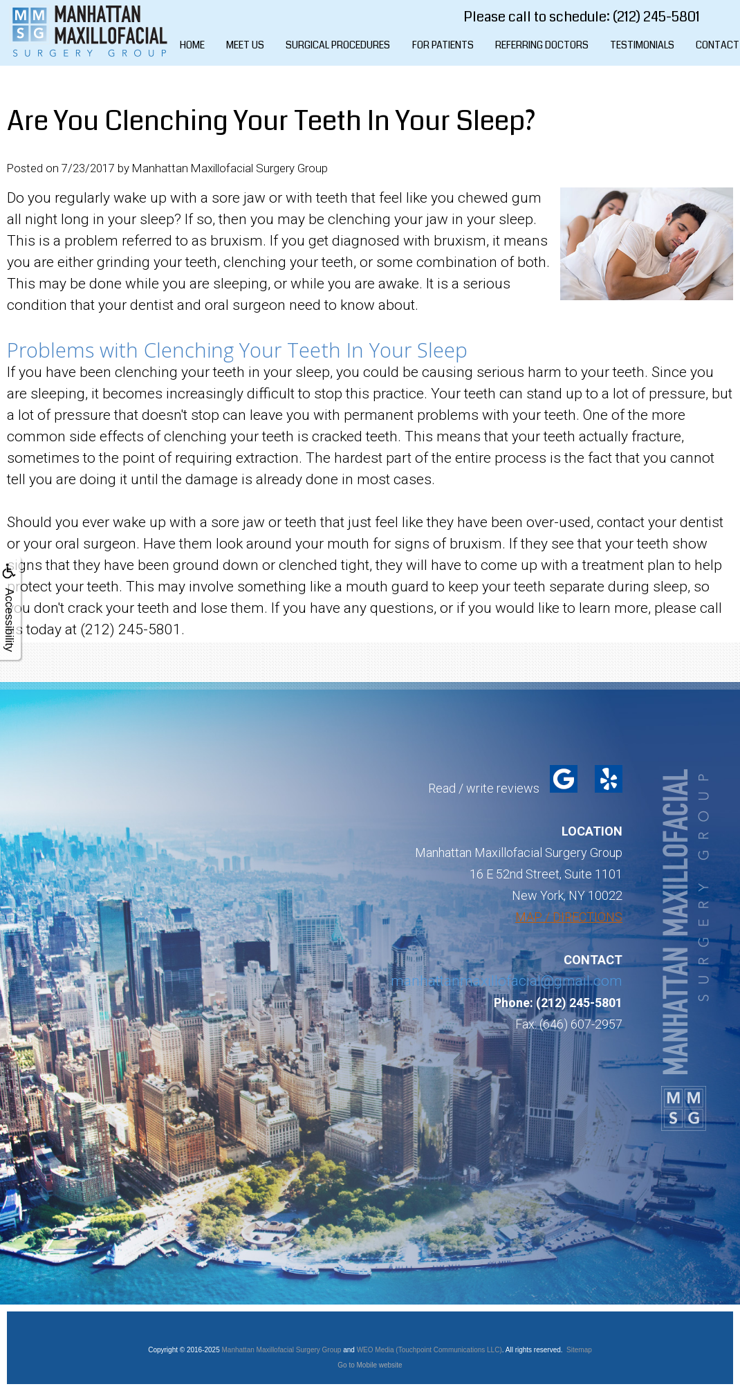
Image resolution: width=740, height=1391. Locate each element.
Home (192, 45)
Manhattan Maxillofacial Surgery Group (282, 1350)
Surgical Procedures (338, 45)
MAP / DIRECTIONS (568, 917)
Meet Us (245, 45)
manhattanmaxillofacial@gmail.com (506, 981)
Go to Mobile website (369, 1365)
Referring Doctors (542, 45)
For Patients (443, 45)
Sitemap (579, 1350)
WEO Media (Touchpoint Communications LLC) (429, 1350)
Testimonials (642, 45)
